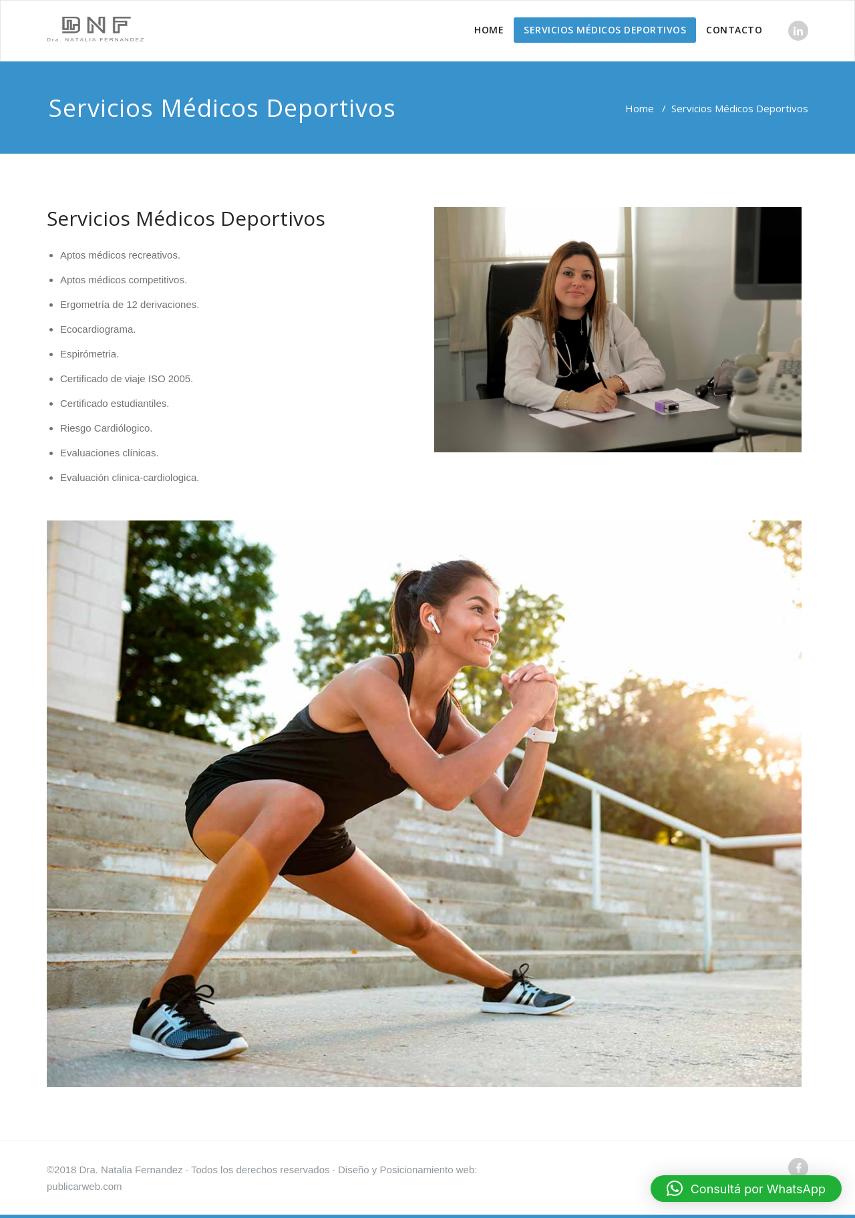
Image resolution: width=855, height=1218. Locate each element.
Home (639, 108)
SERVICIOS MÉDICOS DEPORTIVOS (605, 29)
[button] (746, 1188)
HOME (489, 29)
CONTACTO (734, 29)
